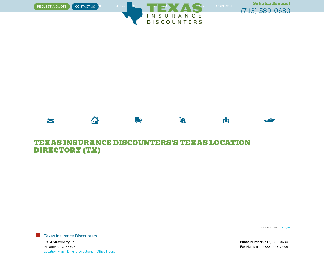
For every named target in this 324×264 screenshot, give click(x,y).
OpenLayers (284, 231)
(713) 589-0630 (265, 11)
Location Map (54, 255)
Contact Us (85, 7)
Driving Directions (80, 255)
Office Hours (106, 255)
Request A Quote (51, 7)
